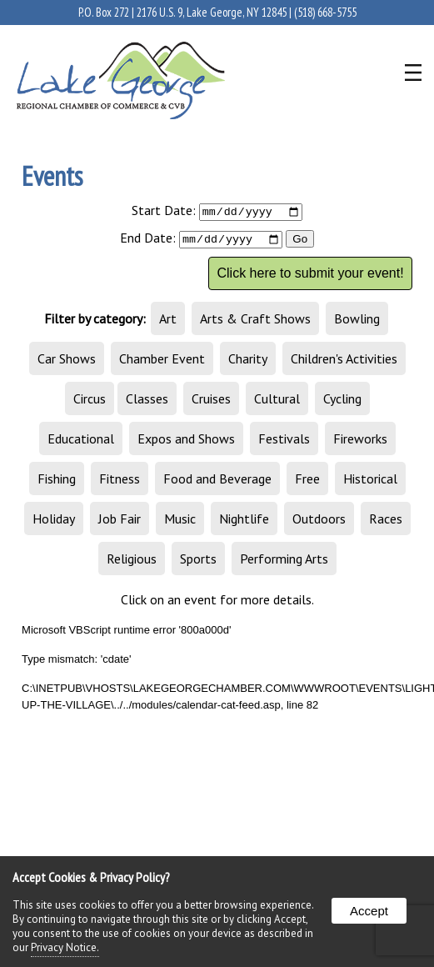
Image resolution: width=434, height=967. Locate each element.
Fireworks (360, 440)
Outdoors (319, 520)
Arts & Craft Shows (255, 320)
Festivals (284, 440)
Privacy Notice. (65, 947)
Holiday (53, 520)
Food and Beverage (217, 480)
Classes (147, 400)
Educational (80, 440)
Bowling (357, 320)
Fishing (56, 480)
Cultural (277, 400)
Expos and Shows (186, 440)
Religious (132, 560)
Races (385, 520)
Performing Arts (284, 560)
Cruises (211, 400)
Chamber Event (162, 360)
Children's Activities (344, 360)
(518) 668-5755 (325, 12)
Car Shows (66, 360)
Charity (247, 360)
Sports (198, 560)
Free (307, 480)
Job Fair (119, 520)
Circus (89, 400)
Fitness (119, 480)
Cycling (342, 400)
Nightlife (244, 520)
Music (180, 520)
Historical (370, 480)
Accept (369, 911)
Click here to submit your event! (310, 275)
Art (168, 320)
